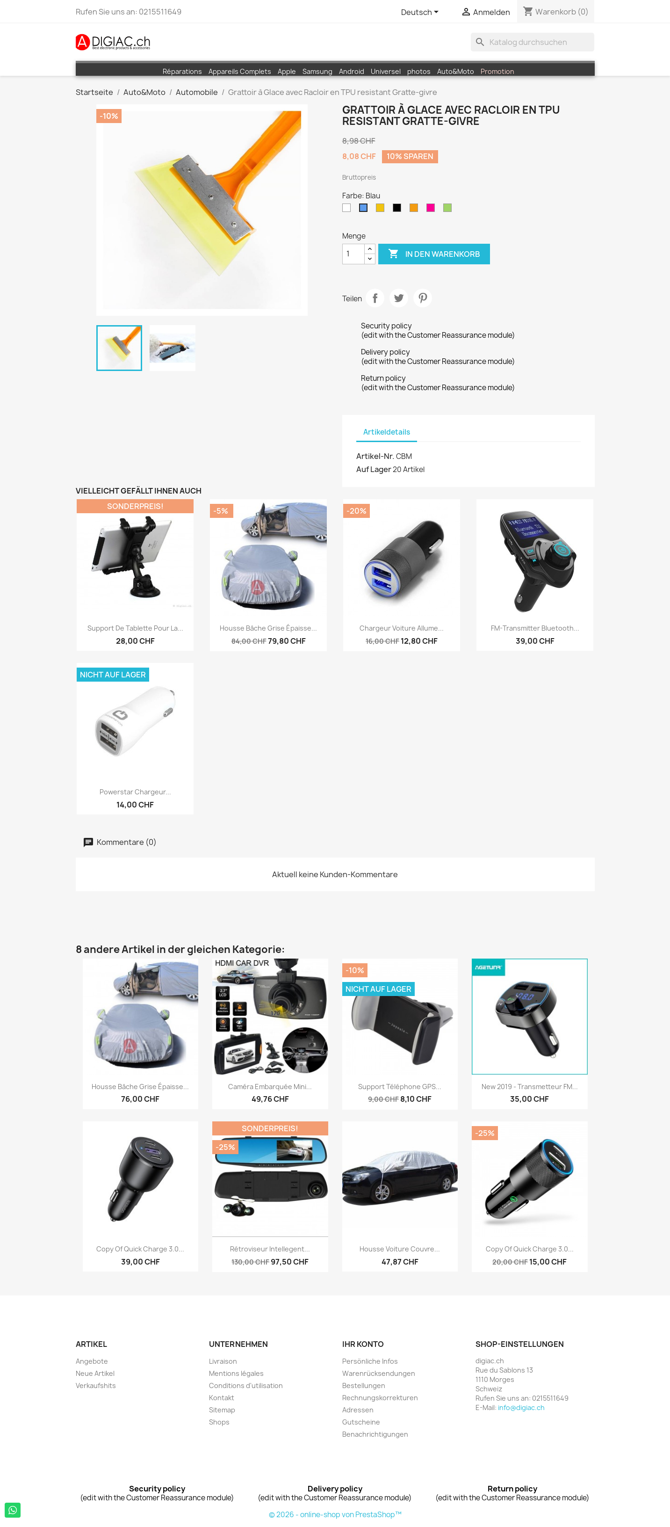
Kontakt (221, 1397)
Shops (219, 1422)
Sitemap (222, 1409)
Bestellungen (363, 1385)
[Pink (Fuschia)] (432, 210)
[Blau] (365, 210)
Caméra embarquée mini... (270, 1086)
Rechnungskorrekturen (380, 1397)
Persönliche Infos (370, 1361)
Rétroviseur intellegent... (270, 1248)
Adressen (358, 1409)
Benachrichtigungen (375, 1434)
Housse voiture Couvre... (400, 1248)
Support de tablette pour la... (135, 628)
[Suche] (532, 42)
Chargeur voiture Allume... (402, 628)
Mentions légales (236, 1373)
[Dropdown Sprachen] (421, 12)
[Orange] (416, 210)
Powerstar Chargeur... (135, 791)
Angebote (92, 1361)
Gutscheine (361, 1422)
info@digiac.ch (521, 1407)
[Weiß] (348, 210)
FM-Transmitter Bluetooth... (535, 628)
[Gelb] (382, 210)
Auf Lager (373, 469)
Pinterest (422, 298)
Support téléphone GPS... (399, 1086)
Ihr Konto (363, 1344)
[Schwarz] (399, 210)
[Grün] (449, 210)
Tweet (398, 298)
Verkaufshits (96, 1385)
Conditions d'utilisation (246, 1385)
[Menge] (353, 254)
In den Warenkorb (434, 254)
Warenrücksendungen (378, 1373)
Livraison (223, 1361)
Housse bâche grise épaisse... (268, 628)
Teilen (375, 298)
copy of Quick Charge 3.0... (140, 1248)
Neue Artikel (95, 1373)
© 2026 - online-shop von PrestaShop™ (335, 1515)
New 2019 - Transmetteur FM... (530, 1086)
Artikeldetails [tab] (386, 432)
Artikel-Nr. (375, 456)
